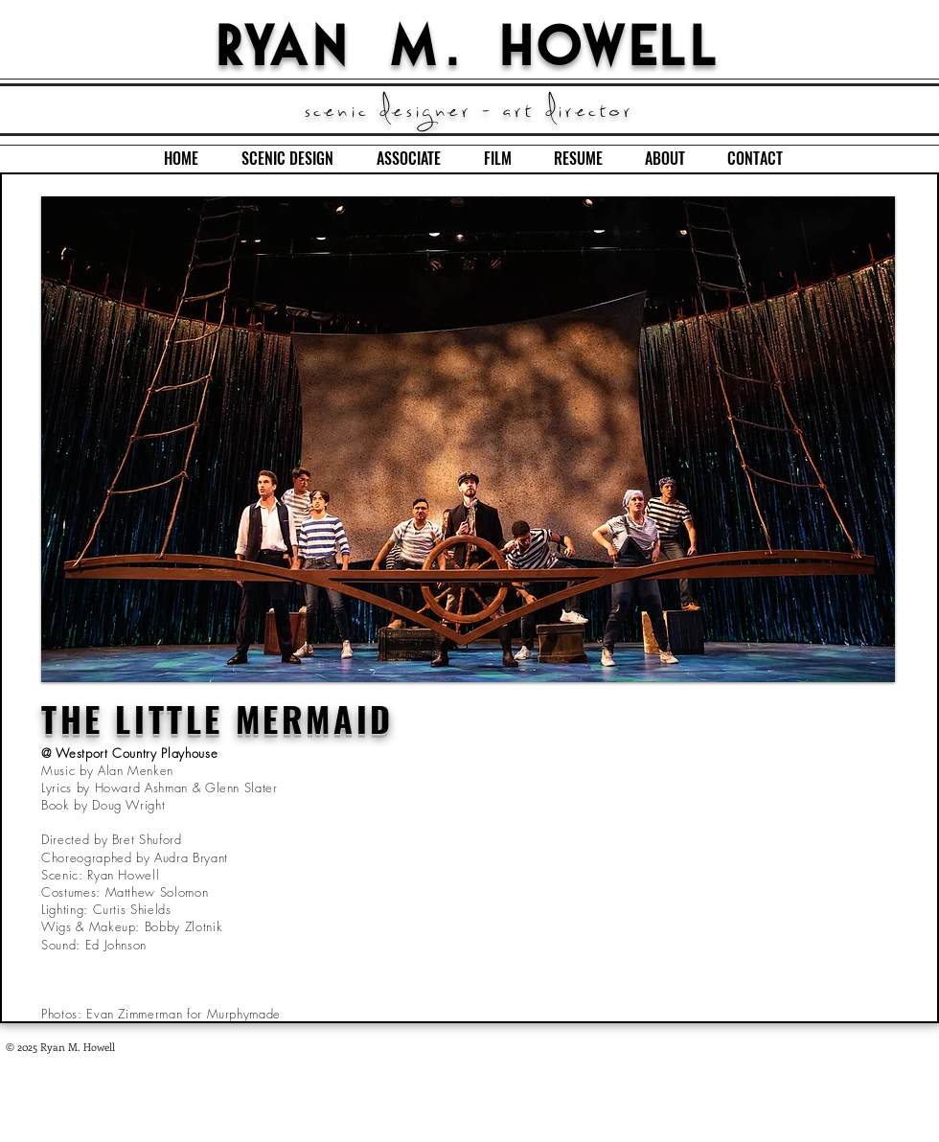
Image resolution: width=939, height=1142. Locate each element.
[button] (468, 439)
